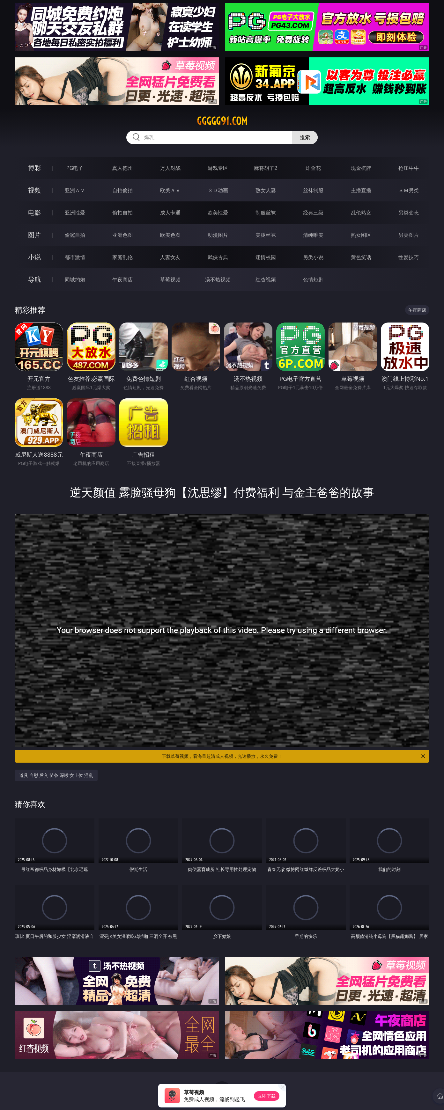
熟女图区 (361, 234)
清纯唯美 (313, 234)
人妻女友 (170, 257)
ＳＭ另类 (408, 190)
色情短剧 (313, 279)
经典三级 (313, 212)
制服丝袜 (265, 212)
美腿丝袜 (265, 234)
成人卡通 (170, 212)
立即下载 (267, 1096)
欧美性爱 (218, 212)
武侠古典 (218, 257)
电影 (34, 212)
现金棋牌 (361, 167)
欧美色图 (170, 234)
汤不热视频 (218, 279)
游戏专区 (218, 167)
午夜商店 (122, 279)
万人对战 (170, 167)
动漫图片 (218, 234)
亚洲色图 (122, 234)
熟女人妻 (265, 190)
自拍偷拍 (122, 190)
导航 (34, 279)
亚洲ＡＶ (75, 190)
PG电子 (74, 167)
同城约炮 (75, 279)
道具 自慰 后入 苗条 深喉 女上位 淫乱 (56, 775)
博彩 (34, 167)
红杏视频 (265, 279)
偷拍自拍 (122, 212)
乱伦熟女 (361, 212)
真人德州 (122, 167)
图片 (34, 234)
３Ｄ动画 (218, 190)
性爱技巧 (408, 257)
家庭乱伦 (122, 257)
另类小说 (313, 257)
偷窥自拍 (75, 234)
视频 (34, 190)
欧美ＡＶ (170, 190)
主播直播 (361, 190)
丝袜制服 (313, 190)
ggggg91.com (222, 121)
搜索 (305, 137)
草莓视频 (170, 279)
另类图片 (408, 234)
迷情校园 (265, 257)
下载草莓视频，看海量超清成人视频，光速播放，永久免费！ (294, 756)
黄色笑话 (361, 257)
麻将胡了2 (265, 167)
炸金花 (313, 167)
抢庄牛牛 (408, 167)
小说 (34, 257)
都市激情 (75, 257)
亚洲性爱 (75, 212)
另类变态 (408, 212)
